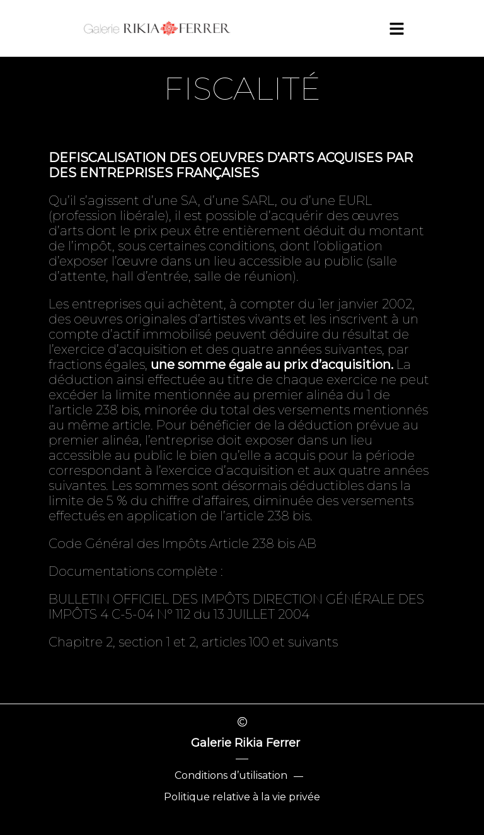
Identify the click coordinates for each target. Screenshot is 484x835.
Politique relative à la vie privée (242, 797)
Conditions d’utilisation (231, 775)
